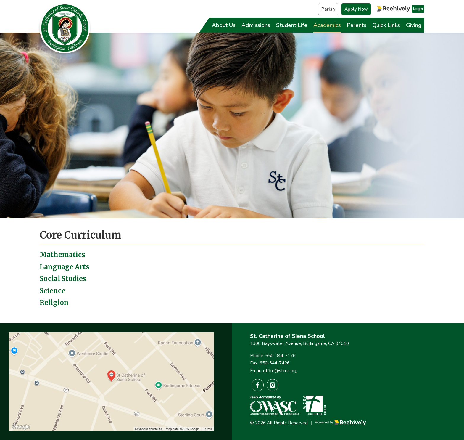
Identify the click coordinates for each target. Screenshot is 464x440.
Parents (356, 25)
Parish (328, 9)
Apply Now (356, 9)
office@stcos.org (280, 371)
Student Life (291, 25)
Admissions (255, 25)
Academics (327, 25)
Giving (413, 25)
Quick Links (386, 25)
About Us (224, 25)
